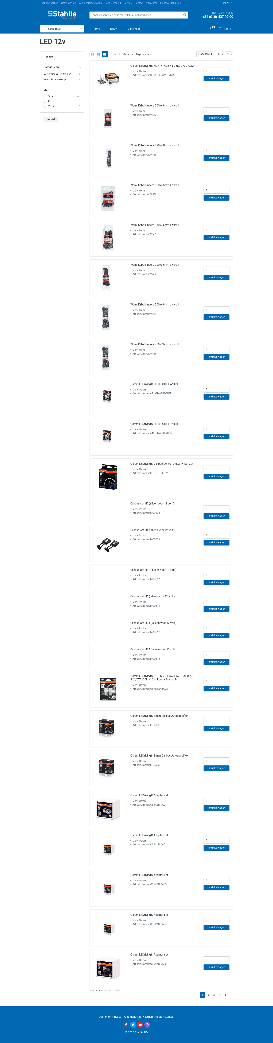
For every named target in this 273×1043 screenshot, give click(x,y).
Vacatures (151, 3)
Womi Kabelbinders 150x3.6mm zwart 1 (154, 225)
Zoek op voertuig (49, 3)
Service (128, 3)
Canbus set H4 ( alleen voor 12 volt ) (152, 530)
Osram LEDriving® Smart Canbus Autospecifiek (159, 715)
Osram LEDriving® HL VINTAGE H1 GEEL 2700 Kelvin (162, 65)
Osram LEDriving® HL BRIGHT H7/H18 (154, 424)
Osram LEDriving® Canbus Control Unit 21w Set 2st (161, 463)
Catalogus (62, 28)
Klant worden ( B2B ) (171, 3)
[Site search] (135, 15)
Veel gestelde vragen (90, 3)
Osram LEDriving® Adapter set (149, 795)
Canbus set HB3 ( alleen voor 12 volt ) (153, 623)
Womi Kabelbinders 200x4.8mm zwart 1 (154, 105)
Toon (221, 54)
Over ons (104, 1016)
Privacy (116, 1016)
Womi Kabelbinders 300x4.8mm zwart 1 (154, 304)
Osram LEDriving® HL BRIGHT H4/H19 (154, 384)
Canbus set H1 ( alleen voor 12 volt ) (152, 596)
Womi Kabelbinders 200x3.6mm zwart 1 (154, 264)
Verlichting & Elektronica (57, 74)
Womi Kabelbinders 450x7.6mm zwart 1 (154, 344)
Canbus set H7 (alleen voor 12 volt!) (152, 503)
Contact (139, 3)
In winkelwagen (216, 78)
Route (158, 1016)
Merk (62, 90)
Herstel (50, 119)
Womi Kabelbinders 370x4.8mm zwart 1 (154, 145)
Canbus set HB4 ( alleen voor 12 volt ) (153, 649)
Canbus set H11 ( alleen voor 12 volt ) (153, 570)
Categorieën (62, 67)
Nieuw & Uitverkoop (55, 79)
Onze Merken (68, 3)
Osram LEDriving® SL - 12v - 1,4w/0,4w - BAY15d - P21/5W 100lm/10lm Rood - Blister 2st (161, 677)
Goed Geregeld (113, 3)
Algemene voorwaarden (138, 1016)
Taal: (226, 3)
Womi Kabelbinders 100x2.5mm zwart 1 (154, 185)
